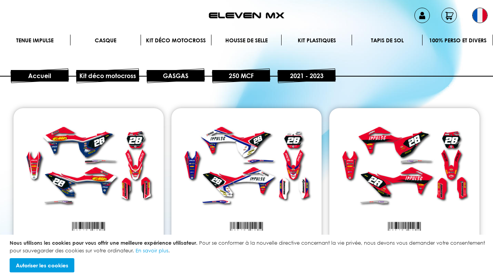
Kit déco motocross (176, 40)
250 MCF (241, 76)
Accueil (39, 76)
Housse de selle (246, 40)
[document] (247, 255)
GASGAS (175, 76)
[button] (480, 15)
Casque (105, 40)
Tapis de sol (387, 40)
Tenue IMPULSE (35, 40)
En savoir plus (152, 250)
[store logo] (246, 15)
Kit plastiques (317, 40)
